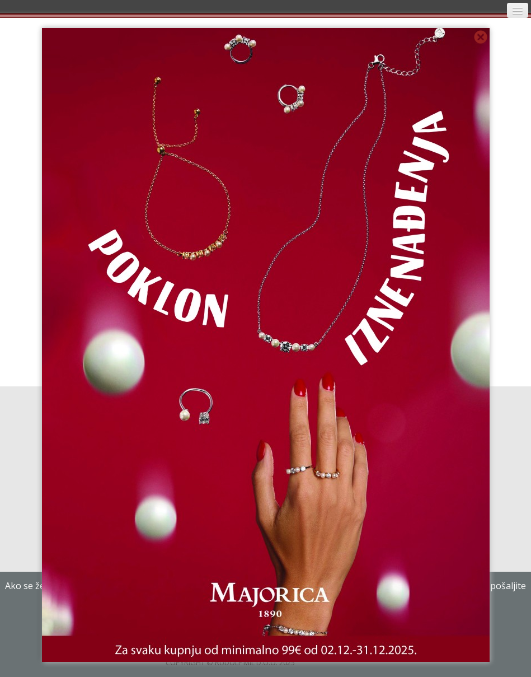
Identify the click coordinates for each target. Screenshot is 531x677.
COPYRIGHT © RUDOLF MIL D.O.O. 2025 (230, 662)
